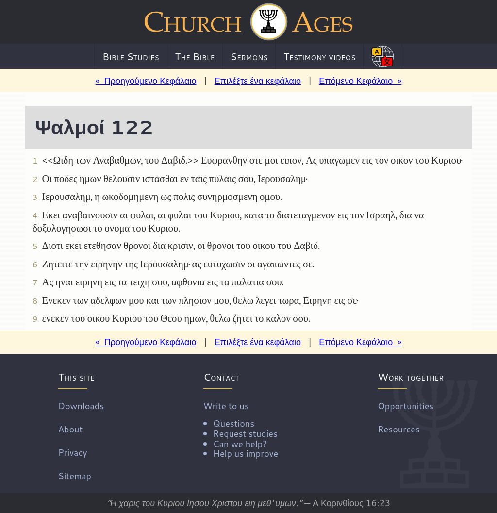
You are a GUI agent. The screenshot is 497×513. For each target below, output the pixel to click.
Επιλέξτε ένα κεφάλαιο (258, 80)
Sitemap (74, 475)
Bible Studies (130, 56)
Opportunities (405, 405)
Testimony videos (319, 56)
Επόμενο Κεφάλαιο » (360, 80)
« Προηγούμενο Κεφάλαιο (146, 80)
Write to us (240, 429)
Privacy (72, 452)
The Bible (195, 56)
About (70, 429)
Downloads (81, 405)
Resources (399, 429)
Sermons (249, 56)
